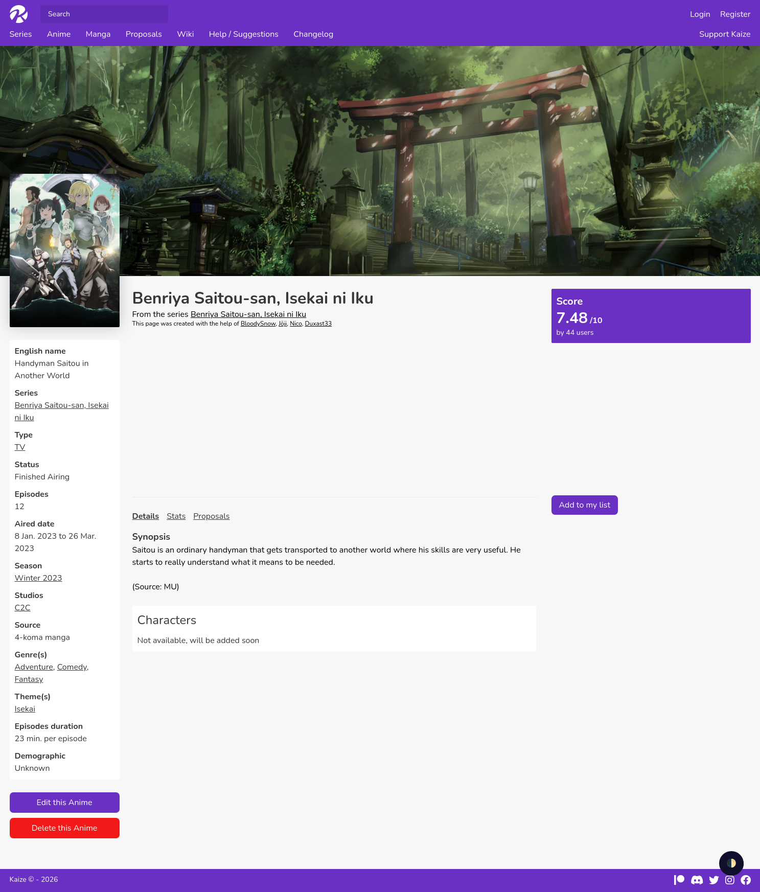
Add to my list (585, 505)
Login (700, 14)
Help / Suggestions (244, 34)
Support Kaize (724, 34)
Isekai (25, 709)
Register (735, 14)
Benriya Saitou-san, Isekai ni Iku (248, 314)
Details (145, 516)
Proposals (144, 34)
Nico (296, 323)
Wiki (185, 34)
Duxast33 (318, 323)
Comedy (72, 667)
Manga (97, 34)
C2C (23, 607)
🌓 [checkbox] (731, 863)
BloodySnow (258, 323)
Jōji (283, 323)
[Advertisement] (334, 412)
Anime (59, 34)
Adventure (34, 667)
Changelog (313, 34)
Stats (176, 516)
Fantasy (29, 679)
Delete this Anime (65, 828)
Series (21, 34)
